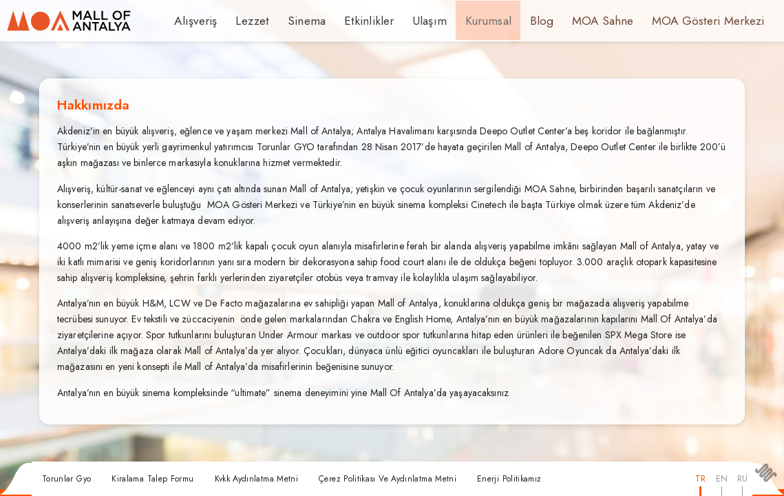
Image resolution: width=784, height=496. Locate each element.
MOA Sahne (570, 20)
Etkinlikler (352, 20)
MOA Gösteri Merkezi (666, 20)
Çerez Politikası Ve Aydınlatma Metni (387, 479)
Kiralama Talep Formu (152, 479)
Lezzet (246, 20)
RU (742, 478)
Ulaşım (406, 20)
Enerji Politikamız (509, 479)
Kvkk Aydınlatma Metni (257, 479)
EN (722, 478)
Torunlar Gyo (66, 479)
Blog (512, 20)
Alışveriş (194, 20)
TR (700, 478)
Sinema (296, 20)
